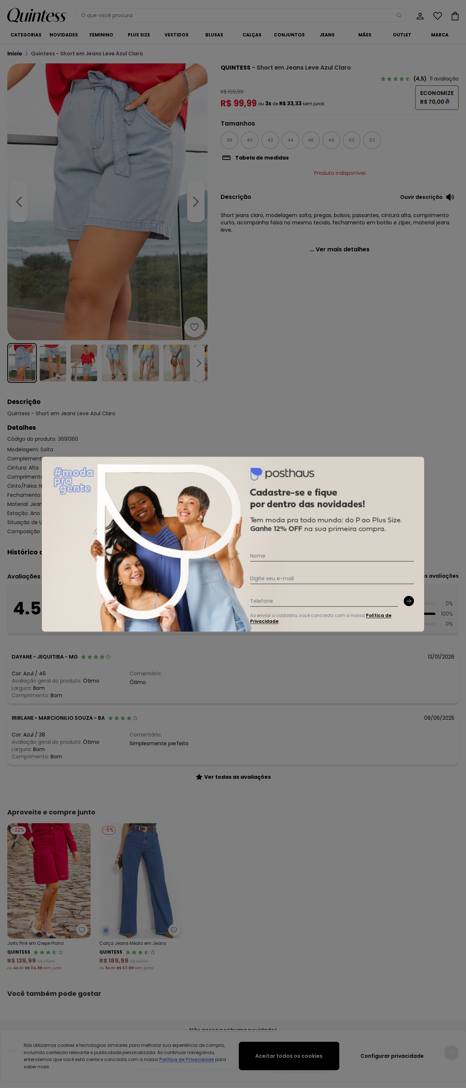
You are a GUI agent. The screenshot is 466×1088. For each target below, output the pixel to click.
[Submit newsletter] (409, 601)
